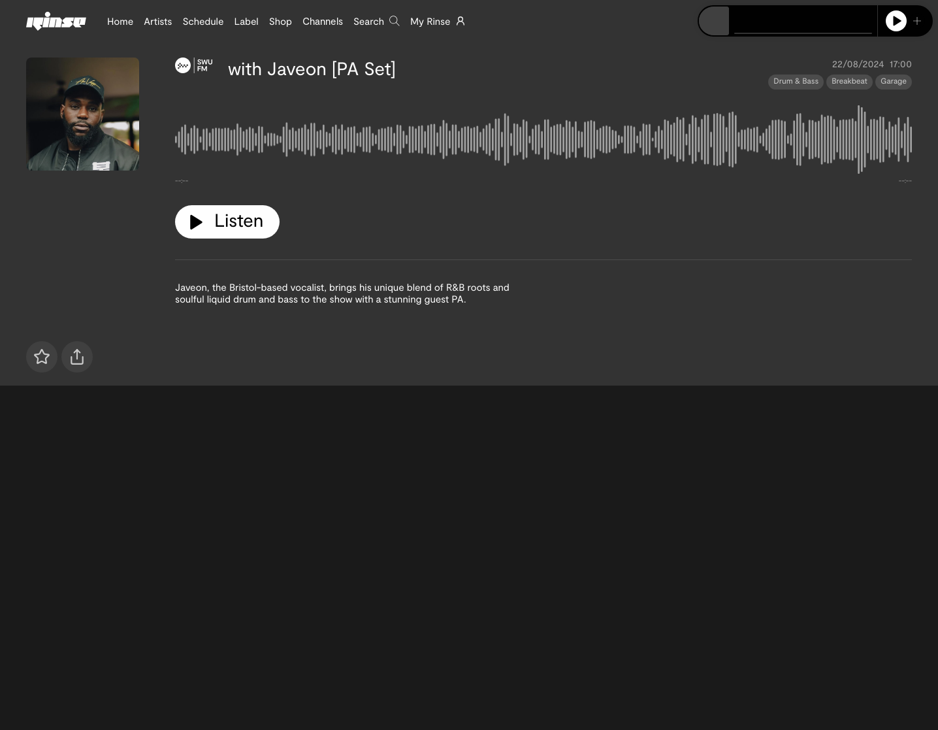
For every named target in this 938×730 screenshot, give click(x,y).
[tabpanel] (543, 142)
